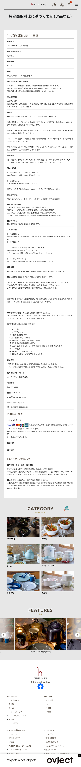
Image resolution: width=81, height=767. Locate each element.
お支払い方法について (55, 745)
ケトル (11, 707)
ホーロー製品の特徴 (17, 730)
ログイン (49, 734)
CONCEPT (13, 734)
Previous (3, 635)
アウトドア (50, 700)
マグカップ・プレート (17, 715)
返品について (51, 749)
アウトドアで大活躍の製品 (40, 651)
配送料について (52, 742)
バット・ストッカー (16, 711)
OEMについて (14, 738)
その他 (11, 719)
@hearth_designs (40, 682)
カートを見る (51, 730)
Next (77, 635)
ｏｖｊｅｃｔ (14, 700)
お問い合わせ (14, 753)
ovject (48, 711)
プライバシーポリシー (18, 749)
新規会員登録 (51, 738)
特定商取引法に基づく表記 (20, 745)
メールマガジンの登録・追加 (57, 753)
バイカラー (50, 707)
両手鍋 (11, 704)
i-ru (47, 704)
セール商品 (13, 723)
